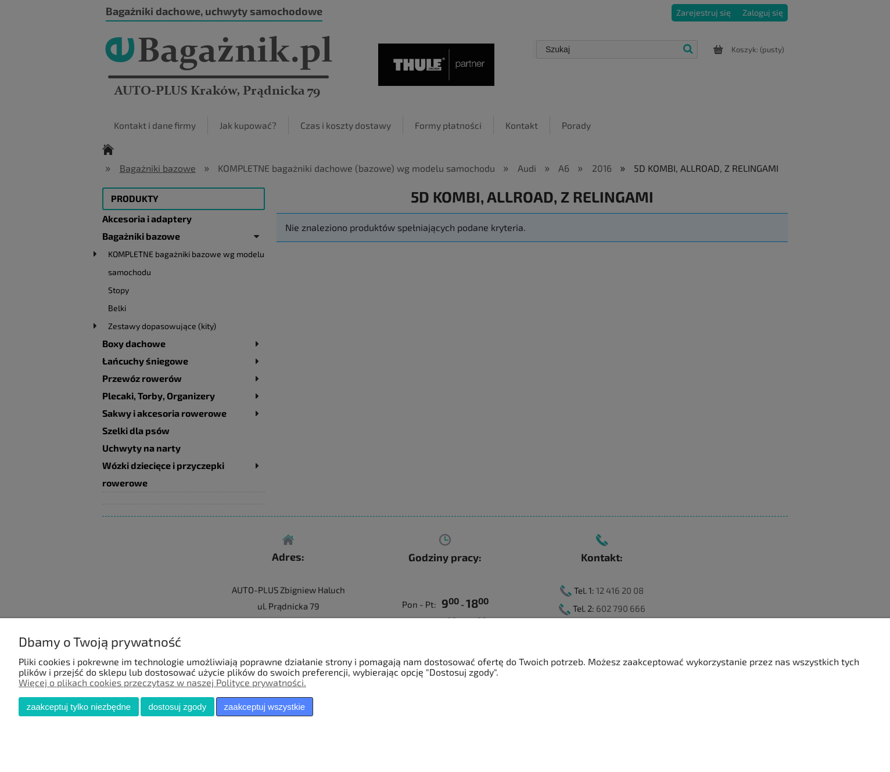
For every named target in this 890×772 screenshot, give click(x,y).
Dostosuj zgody (177, 707)
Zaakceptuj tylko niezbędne (79, 707)
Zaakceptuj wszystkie (264, 707)
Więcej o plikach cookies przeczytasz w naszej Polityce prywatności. (162, 682)
